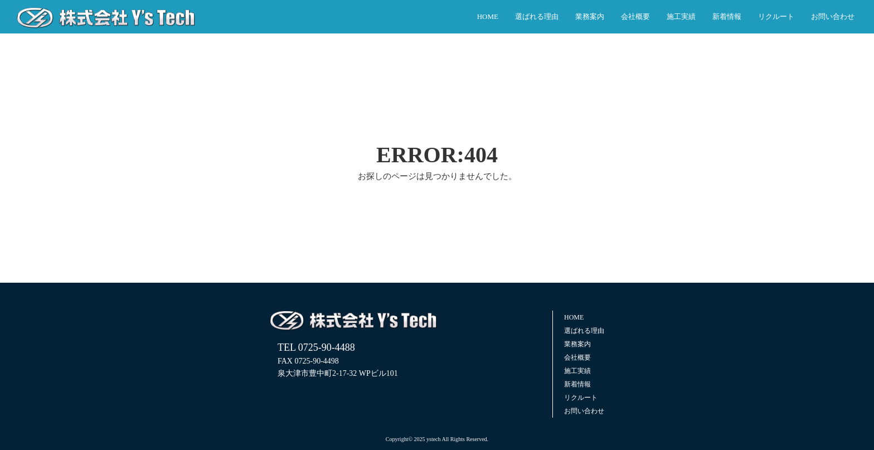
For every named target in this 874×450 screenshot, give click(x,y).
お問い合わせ (832, 16)
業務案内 (589, 16)
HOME (487, 16)
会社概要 (635, 16)
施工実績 (681, 16)
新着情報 (726, 16)
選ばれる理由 (537, 16)
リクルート (776, 16)
